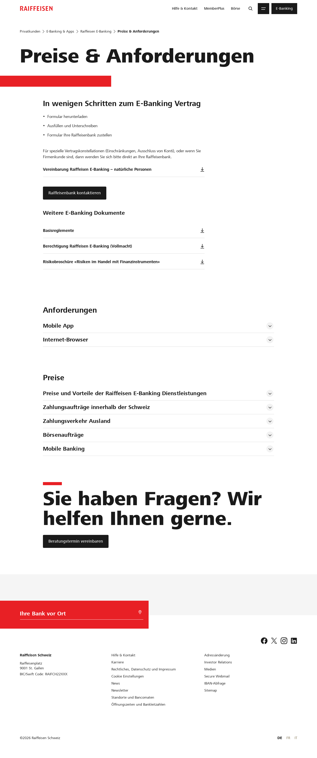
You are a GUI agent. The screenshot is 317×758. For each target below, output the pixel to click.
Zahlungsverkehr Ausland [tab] (76, 421)
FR (288, 738)
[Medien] (210, 669)
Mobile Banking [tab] (64, 449)
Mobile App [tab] (58, 326)
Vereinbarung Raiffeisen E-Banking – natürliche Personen (124, 169)
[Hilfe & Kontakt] (123, 655)
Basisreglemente (124, 230)
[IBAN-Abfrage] (214, 683)
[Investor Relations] (218, 662)
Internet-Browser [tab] (65, 339)
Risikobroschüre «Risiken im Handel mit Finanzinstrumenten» (124, 261)
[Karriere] (117, 662)
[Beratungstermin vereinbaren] (76, 541)
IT (296, 738)
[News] (115, 683)
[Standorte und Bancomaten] (132, 697)
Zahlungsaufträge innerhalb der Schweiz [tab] (96, 407)
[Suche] (250, 8)
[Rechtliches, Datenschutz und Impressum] (143, 669)
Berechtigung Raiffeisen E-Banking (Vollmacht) (124, 246)
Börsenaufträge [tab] (63, 435)
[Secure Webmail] (217, 676)
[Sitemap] (210, 690)
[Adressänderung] (217, 655)
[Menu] (263, 8)
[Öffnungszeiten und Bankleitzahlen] (138, 704)
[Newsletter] (119, 690)
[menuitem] (184, 8)
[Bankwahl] (78, 614)
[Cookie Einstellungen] (127, 676)
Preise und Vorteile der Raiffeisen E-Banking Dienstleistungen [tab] (124, 393)
